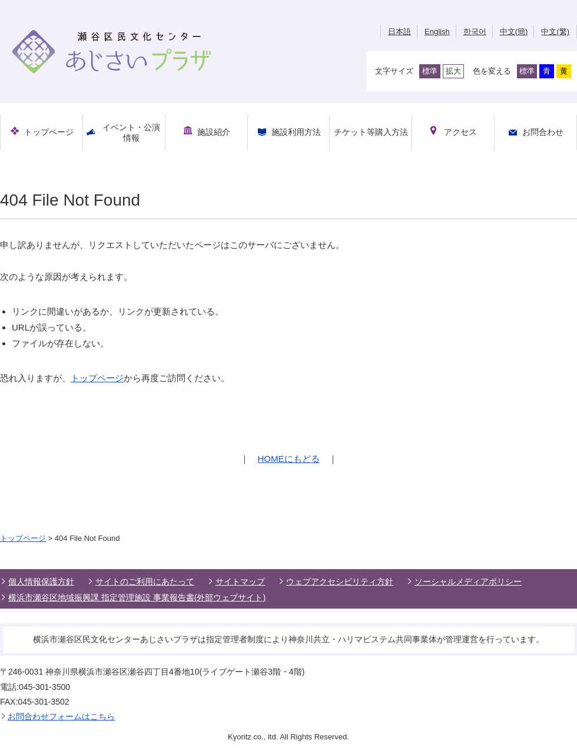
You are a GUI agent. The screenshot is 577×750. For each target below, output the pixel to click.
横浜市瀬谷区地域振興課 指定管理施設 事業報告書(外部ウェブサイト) (137, 597)
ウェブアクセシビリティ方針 (339, 581)
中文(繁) (555, 31)
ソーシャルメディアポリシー (468, 581)
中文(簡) (514, 31)
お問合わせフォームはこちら (61, 716)
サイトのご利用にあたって (144, 581)
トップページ (97, 378)
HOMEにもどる (289, 459)
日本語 (399, 31)
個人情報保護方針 (41, 581)
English (437, 31)
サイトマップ (240, 581)
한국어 (474, 31)
